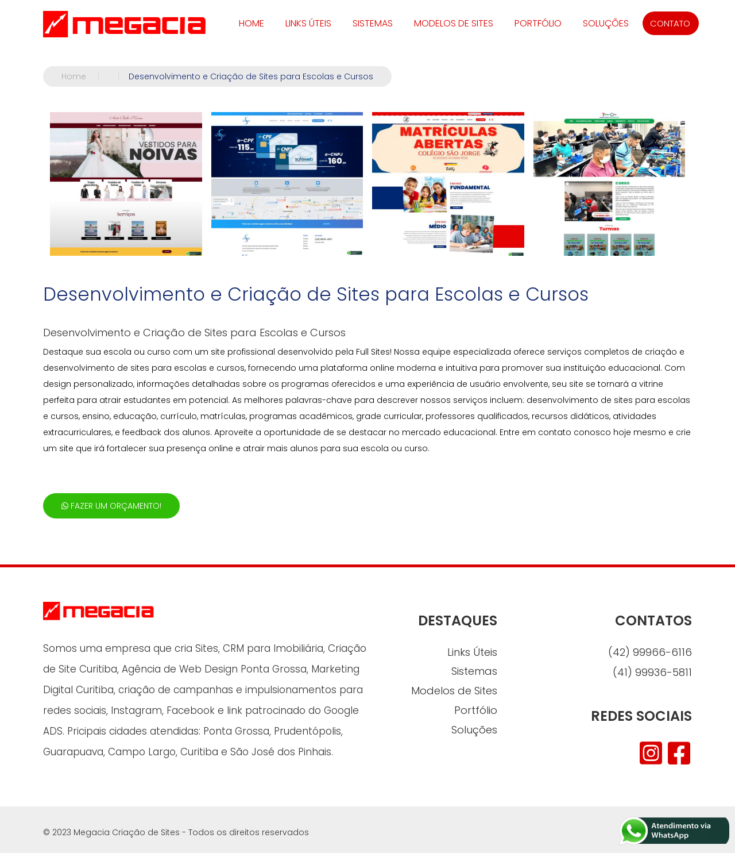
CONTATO (670, 23)
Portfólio (538, 23)
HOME (251, 23)
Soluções (606, 23)
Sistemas (373, 23)
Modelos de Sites (453, 23)
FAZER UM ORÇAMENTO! (111, 506)
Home (85, 76)
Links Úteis (308, 23)
